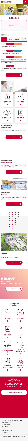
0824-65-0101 (14, 384)
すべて (4, 39)
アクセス (4, 428)
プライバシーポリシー (7, 430)
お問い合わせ (5, 426)
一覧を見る (23, 28)
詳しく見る (14, 137)
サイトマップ (5, 432)
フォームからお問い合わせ (15, 392)
